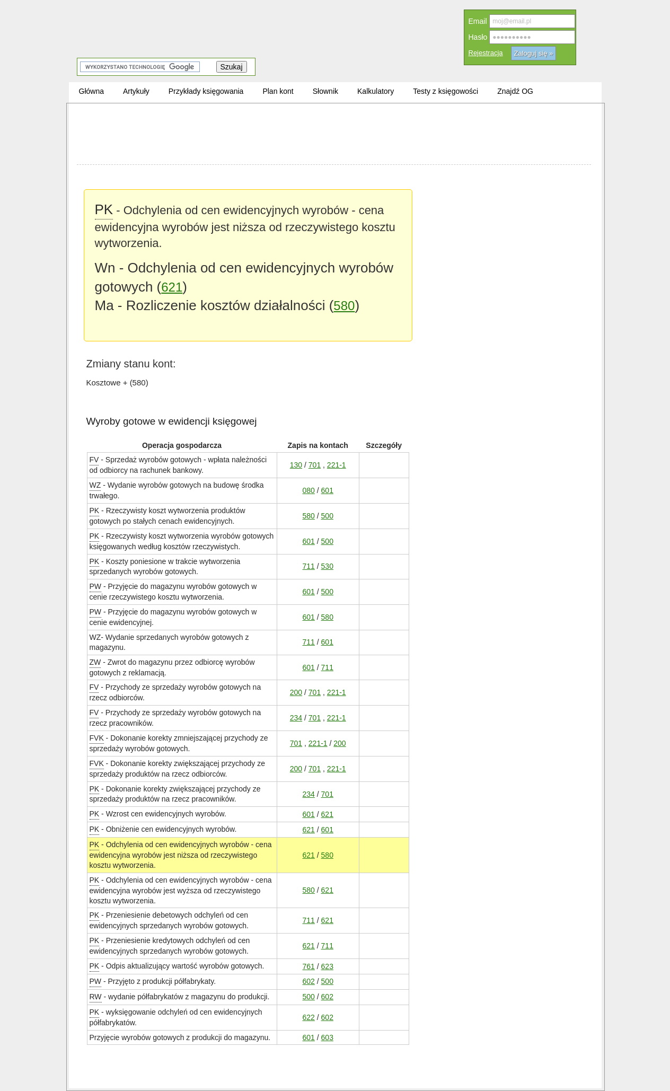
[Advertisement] (334, 135)
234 (296, 717)
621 (171, 287)
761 (309, 966)
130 (296, 464)
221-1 (336, 464)
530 (327, 565)
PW (96, 586)
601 (327, 490)
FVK (97, 737)
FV (94, 459)
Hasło (478, 37)
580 (344, 305)
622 (309, 1017)
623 (327, 966)
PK (104, 208)
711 (309, 565)
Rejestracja (486, 53)
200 (296, 692)
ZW (95, 661)
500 (327, 515)
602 (309, 981)
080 (309, 490)
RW (96, 996)
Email (478, 21)
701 (314, 464)
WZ (95, 484)
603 (327, 1037)
